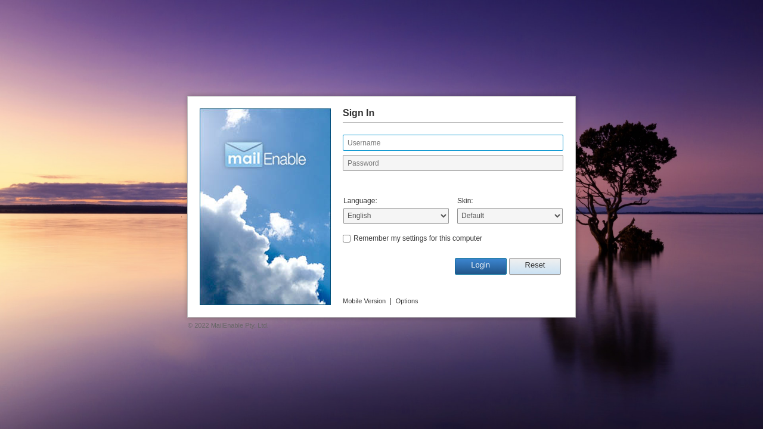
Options (407, 300)
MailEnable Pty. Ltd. (240, 325)
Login (480, 264)
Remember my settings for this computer (417, 238)
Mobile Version (364, 300)
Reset (535, 264)
